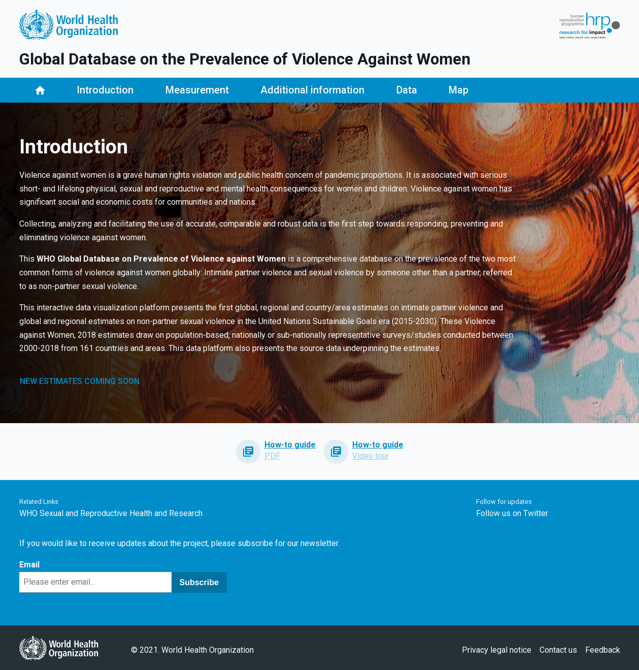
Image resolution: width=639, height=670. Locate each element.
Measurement (197, 90)
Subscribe (199, 582)
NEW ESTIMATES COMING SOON (80, 381)
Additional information (312, 90)
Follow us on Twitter (512, 513)
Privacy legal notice (496, 650)
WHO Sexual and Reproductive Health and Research (111, 513)
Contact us (558, 650)
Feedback (602, 650)
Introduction (105, 90)
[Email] (95, 582)
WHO (58, 647)
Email (29, 564)
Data (406, 90)
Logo (68, 25)
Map (458, 90)
